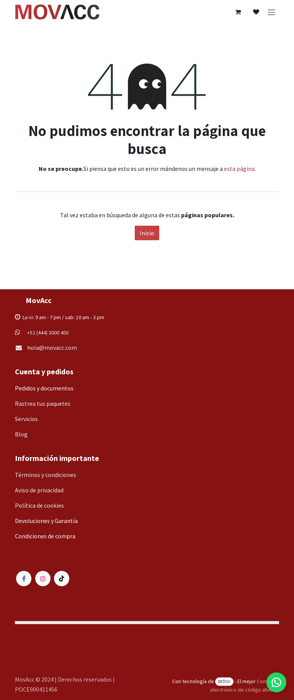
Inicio (147, 233)
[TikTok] (61, 578)
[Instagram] (43, 578)
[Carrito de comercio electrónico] (237, 12)
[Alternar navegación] (271, 12)
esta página (239, 168)
